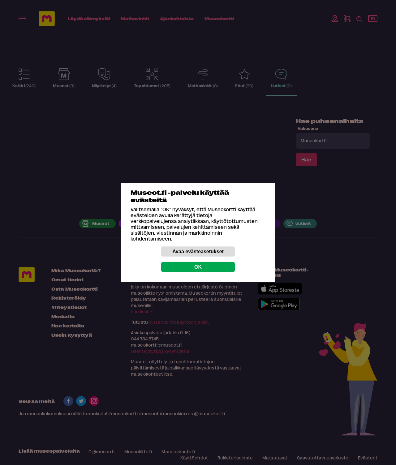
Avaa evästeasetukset (198, 251)
